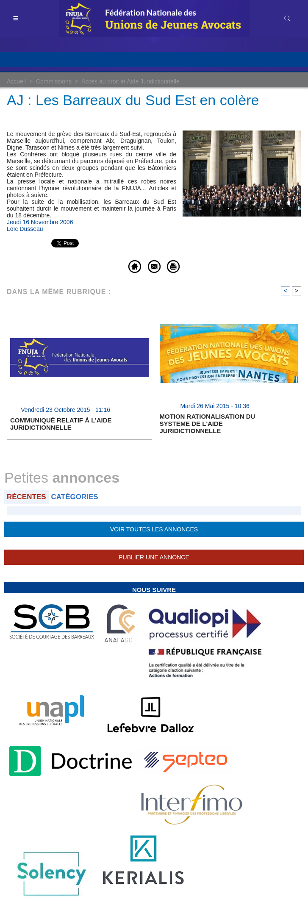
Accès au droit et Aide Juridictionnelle (130, 81)
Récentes (26, 497)
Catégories (74, 497)
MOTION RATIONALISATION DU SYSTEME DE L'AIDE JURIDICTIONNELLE (207, 423)
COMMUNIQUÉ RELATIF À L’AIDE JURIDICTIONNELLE (60, 424)
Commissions (54, 81)
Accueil (16, 81)
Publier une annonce (154, 557)
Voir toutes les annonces (154, 529)
